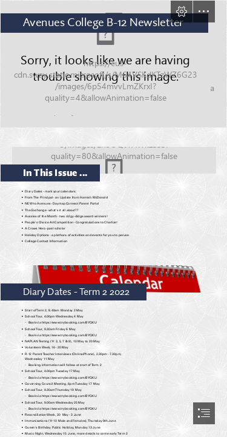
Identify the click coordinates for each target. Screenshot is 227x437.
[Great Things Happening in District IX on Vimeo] (113, 157)
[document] (113, 218)
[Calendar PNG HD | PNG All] (113, 276)
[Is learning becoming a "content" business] (113, 64)
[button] (181, 11)
